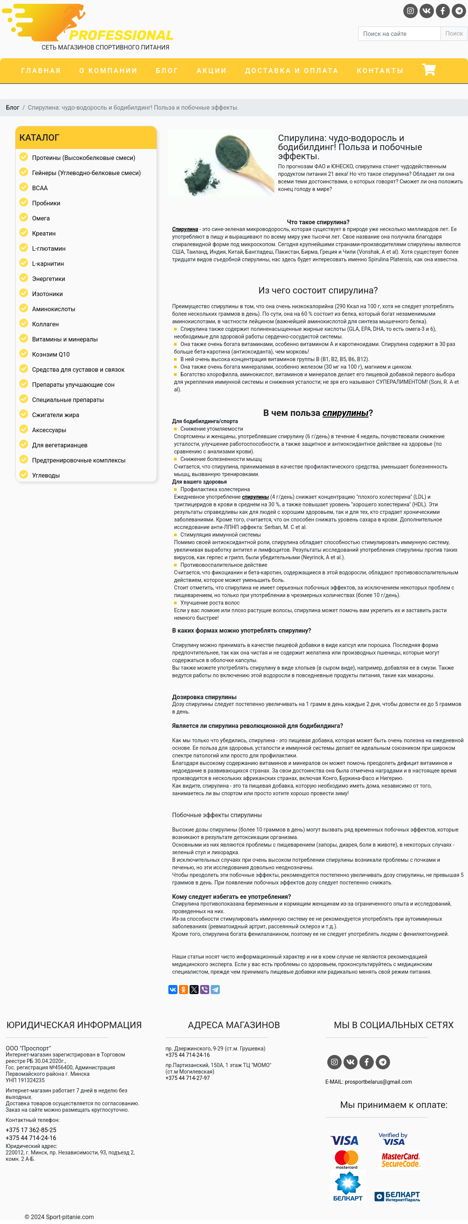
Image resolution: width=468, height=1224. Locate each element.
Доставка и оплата (292, 70)
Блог (167, 70)
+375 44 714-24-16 (31, 1138)
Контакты (380, 70)
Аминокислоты (53, 309)
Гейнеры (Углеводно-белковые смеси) (86, 173)
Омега (41, 218)
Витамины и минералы (65, 339)
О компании (108, 70)
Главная (41, 70)
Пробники (46, 203)
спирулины (346, 413)
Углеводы (46, 475)
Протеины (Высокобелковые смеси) (83, 157)
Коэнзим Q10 (51, 354)
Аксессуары (49, 430)
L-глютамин (48, 248)
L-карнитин (48, 263)
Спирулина (185, 229)
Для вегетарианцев (59, 445)
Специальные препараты (68, 399)
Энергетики (48, 278)
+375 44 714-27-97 (187, 1078)
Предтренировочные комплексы (79, 460)
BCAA (40, 188)
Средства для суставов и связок (78, 369)
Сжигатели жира (55, 415)
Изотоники (47, 294)
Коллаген (45, 324)
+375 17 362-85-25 (31, 1130)
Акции (212, 70)
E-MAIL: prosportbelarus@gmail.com (368, 1082)
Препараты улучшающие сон (73, 384)
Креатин (44, 233)
